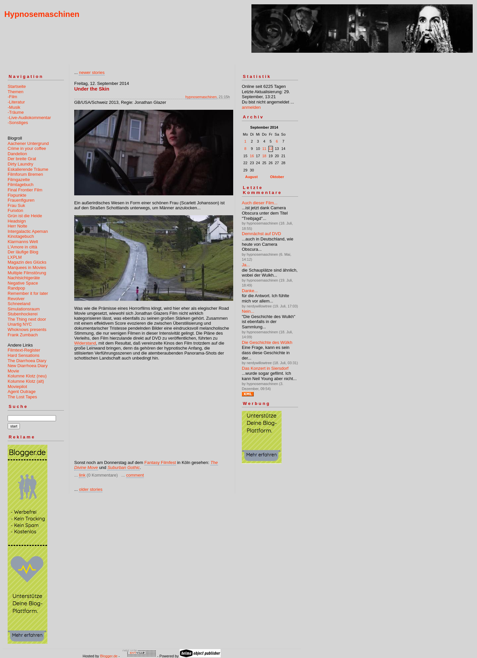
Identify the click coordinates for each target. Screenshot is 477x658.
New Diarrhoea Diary (28, 365)
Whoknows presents (27, 329)
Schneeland (19, 303)
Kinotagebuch (21, 236)
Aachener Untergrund (28, 143)
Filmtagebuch (20, 184)
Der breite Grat (22, 158)
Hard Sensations (23, 355)
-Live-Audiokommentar (29, 117)
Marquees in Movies (27, 267)
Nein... (248, 311)
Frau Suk (16, 205)
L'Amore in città (22, 246)
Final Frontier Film (25, 189)
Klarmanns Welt (23, 241)
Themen (16, 91)
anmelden (251, 107)
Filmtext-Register (24, 350)
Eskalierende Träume (28, 169)
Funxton (15, 210)
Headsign (17, 221)
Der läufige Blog (23, 251)
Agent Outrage (22, 391)
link (82, 475)
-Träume (16, 112)
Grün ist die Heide (25, 215)
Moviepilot (17, 386)
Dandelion (17, 153)
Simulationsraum (24, 308)
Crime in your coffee (27, 148)
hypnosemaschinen (201, 97)
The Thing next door (27, 319)
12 (271, 149)
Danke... (250, 290)
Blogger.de (109, 656)
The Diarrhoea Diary (27, 360)
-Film (12, 96)
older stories (90, 489)
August (251, 177)
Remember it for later (28, 293)
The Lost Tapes (22, 396)
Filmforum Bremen (25, 174)
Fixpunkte (17, 195)
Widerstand (85, 343)
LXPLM (15, 257)
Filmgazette (19, 179)
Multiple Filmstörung (27, 272)
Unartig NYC (20, 324)
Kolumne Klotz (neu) (27, 375)
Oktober (277, 177)
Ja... (246, 264)
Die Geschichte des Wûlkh (267, 342)
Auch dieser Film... (260, 202)
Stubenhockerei (22, 313)
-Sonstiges (18, 122)
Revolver (16, 298)
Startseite (17, 86)
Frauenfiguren (21, 200)
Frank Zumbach (23, 334)
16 (252, 156)
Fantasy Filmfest (160, 462)
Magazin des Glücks (27, 262)
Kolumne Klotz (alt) (26, 381)
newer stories (91, 72)
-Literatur (16, 101)
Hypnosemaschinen (42, 14)
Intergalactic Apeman (28, 231)
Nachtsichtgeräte (24, 277)
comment (135, 475)
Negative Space (23, 283)
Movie (13, 370)
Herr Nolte (17, 226)
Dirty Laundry (20, 164)
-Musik (14, 107)
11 (264, 149)
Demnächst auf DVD (261, 233)
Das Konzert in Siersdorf (265, 368)
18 (264, 156)
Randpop (16, 288)
